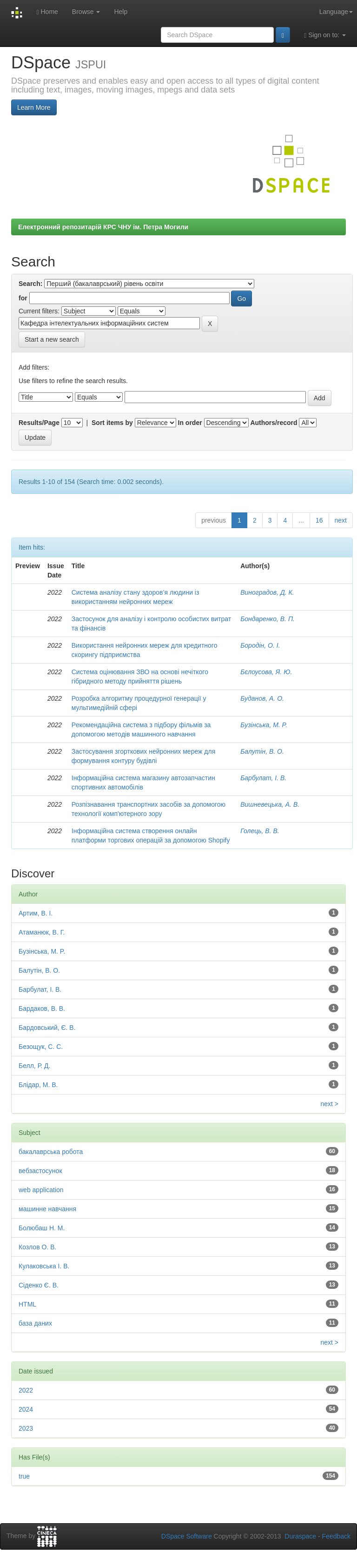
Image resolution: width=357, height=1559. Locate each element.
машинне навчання (47, 1209)
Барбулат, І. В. (263, 778)
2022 (26, 1390)
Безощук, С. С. (41, 1046)
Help (120, 11)
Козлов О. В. (37, 1247)
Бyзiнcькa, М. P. (263, 725)
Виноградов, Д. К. (267, 592)
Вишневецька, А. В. (269, 804)
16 (319, 520)
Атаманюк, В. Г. (42, 932)
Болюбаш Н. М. (42, 1228)
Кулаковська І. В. (44, 1266)
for (23, 298)
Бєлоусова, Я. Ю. (266, 672)
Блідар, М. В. (38, 1084)
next (341, 520)
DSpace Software (186, 1536)
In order (190, 422)
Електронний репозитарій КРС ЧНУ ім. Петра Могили (103, 227)
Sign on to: (325, 35)
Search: (30, 283)
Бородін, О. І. (260, 645)
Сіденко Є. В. (39, 1285)
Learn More (34, 107)
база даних (35, 1323)
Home (47, 12)
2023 (26, 1428)
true (24, 1476)
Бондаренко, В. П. (267, 619)
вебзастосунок (40, 1170)
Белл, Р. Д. (34, 1065)
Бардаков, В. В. (42, 1008)
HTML (27, 1304)
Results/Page (39, 422)
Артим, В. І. (36, 913)
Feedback (336, 1536)
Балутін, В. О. (262, 751)
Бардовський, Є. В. (47, 1027)
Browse (86, 11)
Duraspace (300, 1536)
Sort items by (112, 422)
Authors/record (273, 422)
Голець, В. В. (259, 831)
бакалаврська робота (51, 1151)
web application (41, 1190)
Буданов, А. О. (262, 698)
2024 (26, 1409)
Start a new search (52, 339)
